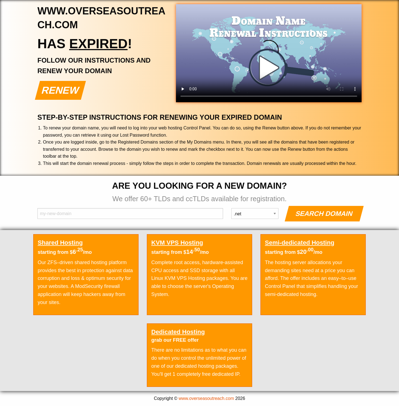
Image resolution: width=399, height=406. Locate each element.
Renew (60, 90)
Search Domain (324, 213)
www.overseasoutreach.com (206, 398)
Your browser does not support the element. (269, 53)
